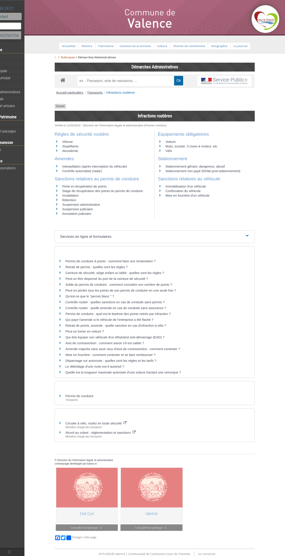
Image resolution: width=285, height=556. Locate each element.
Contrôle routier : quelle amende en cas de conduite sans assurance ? (127, 308)
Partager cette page (93, 537)
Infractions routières (132, 92)
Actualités (10, 57)
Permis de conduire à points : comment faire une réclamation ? (122, 261)
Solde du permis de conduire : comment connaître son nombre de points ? (130, 284)
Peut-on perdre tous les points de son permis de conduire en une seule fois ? (132, 290)
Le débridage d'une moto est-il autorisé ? (106, 366)
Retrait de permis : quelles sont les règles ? (108, 267)
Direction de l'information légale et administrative (97, 460)
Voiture (182, 141)
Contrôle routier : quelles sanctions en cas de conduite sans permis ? (126, 302)
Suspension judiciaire (89, 209)
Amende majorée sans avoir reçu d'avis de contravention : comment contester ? (134, 349)
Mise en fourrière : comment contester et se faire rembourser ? (122, 355)
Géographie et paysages (20, 131)
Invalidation (82, 195)
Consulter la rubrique (97, 528)
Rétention (81, 200)
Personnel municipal (17, 78)
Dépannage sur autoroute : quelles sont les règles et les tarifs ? (122, 360)
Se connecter (218, 554)
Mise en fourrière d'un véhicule (199, 195)
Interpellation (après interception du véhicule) (106, 166)
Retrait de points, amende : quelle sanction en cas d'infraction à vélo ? (127, 325)
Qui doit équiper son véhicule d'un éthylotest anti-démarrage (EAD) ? (126, 337)
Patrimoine (117, 46)
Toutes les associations (20, 168)
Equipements (12, 85)
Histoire (9, 124)
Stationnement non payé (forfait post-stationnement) (214, 171)
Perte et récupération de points (96, 186)
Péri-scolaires (13, 149)
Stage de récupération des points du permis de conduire (114, 191)
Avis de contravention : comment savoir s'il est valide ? (116, 343)
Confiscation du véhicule (194, 191)
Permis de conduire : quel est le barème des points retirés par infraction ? (130, 314)
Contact (23, 16)
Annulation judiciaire (88, 213)
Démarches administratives (22, 92)
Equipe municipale (16, 71)
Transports (107, 92)
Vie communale (14, 99)
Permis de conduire (91, 396)
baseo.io (103, 463)
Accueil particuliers (82, 92)
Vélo (180, 151)
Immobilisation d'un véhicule (197, 186)
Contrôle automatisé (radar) (94, 171)
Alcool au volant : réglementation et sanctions (112, 432)
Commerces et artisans (20, 106)
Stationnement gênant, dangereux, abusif (206, 166)
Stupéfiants (82, 146)
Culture (174, 46)
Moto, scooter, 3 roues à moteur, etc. (203, 146)
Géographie (231, 46)
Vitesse (79, 141)
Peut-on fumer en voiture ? (96, 331)
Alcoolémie (82, 151)
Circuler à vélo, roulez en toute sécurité (107, 423)
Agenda (9, 64)
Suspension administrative (93, 204)
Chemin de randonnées (201, 46)
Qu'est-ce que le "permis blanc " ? (101, 296)
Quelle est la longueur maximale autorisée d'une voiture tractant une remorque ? (135, 372)
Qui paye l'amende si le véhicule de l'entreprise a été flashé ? (121, 319)
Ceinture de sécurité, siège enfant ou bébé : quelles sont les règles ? (126, 273)
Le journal (252, 46)
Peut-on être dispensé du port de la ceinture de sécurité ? (118, 278)
